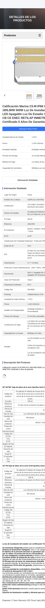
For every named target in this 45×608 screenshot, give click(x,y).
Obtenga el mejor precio (32, 129)
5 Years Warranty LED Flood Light (26, 600)
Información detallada (28, 180)
